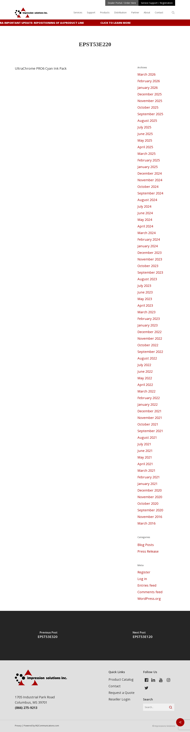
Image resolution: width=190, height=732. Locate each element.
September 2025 (150, 114)
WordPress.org (149, 598)
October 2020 (147, 503)
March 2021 (146, 470)
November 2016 (149, 516)
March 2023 (146, 312)
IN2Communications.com (47, 725)
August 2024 (147, 200)
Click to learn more (118, 23)
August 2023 (147, 279)
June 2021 (145, 450)
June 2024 (145, 213)
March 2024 (146, 233)
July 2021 (144, 444)
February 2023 (148, 318)
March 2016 (146, 523)
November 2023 (149, 259)
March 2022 (146, 391)
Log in (142, 579)
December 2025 (149, 94)
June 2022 (145, 371)
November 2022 (149, 338)
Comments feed (149, 592)
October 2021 (147, 424)
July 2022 (144, 365)
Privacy (18, 725)
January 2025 (147, 167)
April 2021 (145, 464)
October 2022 (147, 345)
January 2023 (147, 325)
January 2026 (147, 87)
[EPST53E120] (142, 635)
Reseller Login (119, 699)
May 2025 (144, 140)
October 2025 (147, 107)
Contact (115, 686)
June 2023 (145, 292)
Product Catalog (121, 679)
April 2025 (145, 147)
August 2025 (147, 120)
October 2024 (147, 186)
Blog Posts (145, 545)
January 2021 (147, 483)
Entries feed (146, 585)
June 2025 (145, 134)
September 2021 (150, 431)
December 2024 (149, 173)
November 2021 (149, 417)
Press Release (148, 551)
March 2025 (146, 153)
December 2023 (149, 252)
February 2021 (148, 477)
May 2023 (144, 299)
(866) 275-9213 (26, 707)
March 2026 (146, 74)
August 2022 (147, 358)
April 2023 (145, 305)
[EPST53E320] (47, 635)
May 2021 (144, 457)
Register (143, 572)
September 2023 (150, 272)
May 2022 (144, 378)
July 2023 (144, 285)
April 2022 (145, 384)
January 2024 (147, 246)
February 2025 (148, 160)
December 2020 (149, 490)
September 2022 (150, 351)
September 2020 (150, 510)
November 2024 (149, 180)
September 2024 (150, 193)
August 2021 (147, 437)
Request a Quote (121, 692)
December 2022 (149, 332)
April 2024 (145, 226)
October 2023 (147, 266)
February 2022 (148, 398)
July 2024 (144, 206)
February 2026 (148, 81)
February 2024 (148, 239)
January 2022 (147, 404)
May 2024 (144, 219)
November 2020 (149, 497)
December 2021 (149, 411)
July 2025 (144, 127)
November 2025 (149, 101)
